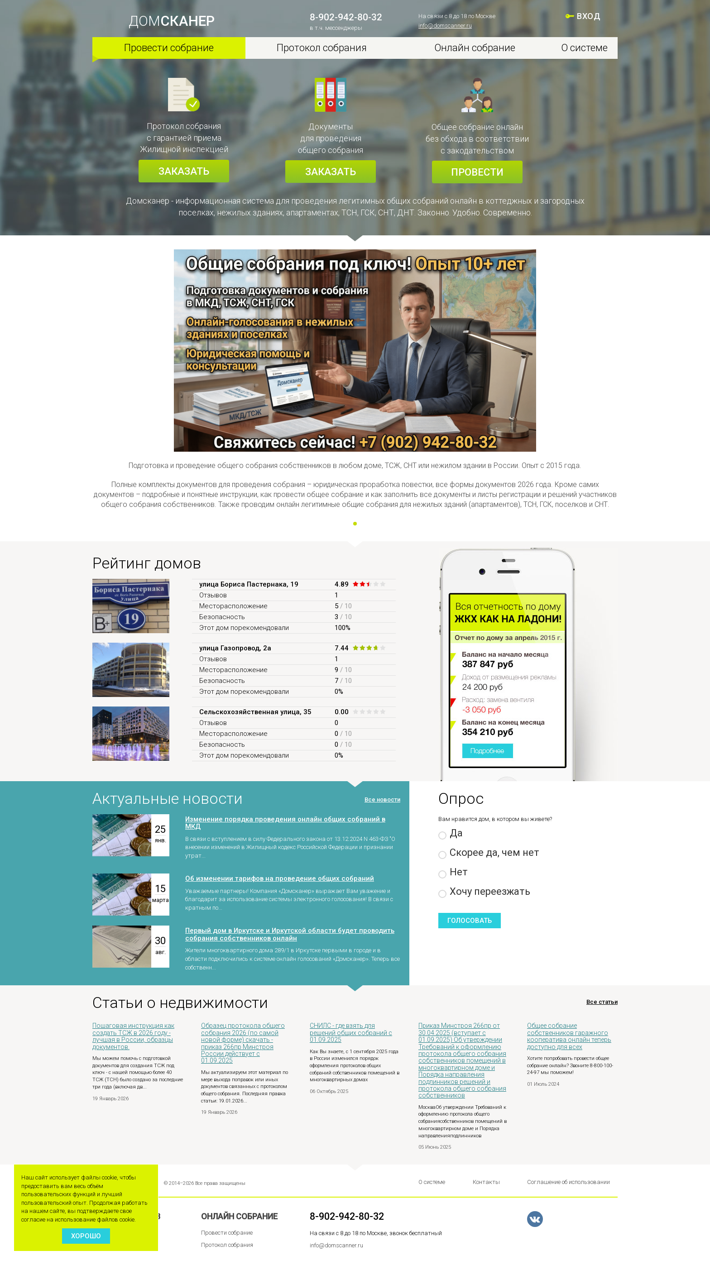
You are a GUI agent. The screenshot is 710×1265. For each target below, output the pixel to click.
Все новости (382, 799)
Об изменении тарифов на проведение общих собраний (279, 878)
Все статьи (602, 1002)
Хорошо (86, 1236)
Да (450, 833)
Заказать (183, 171)
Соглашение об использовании (568, 1182)
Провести (477, 172)
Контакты (486, 1182)
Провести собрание (169, 47)
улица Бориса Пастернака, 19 (248, 584)
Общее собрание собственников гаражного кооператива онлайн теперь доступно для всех (569, 1036)
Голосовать (469, 921)
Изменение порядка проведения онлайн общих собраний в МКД (285, 823)
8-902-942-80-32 (346, 17)
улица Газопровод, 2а (235, 648)
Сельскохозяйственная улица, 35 (255, 712)
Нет (453, 872)
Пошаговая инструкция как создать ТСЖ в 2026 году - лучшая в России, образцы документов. (133, 1036)
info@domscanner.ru (445, 25)
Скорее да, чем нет (488, 853)
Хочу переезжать (484, 892)
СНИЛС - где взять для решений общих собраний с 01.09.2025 (351, 1032)
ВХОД (588, 16)
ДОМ (172, 21)
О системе (584, 47)
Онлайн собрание (474, 47)
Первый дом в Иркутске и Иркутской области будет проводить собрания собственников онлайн (289, 934)
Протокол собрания (322, 47)
